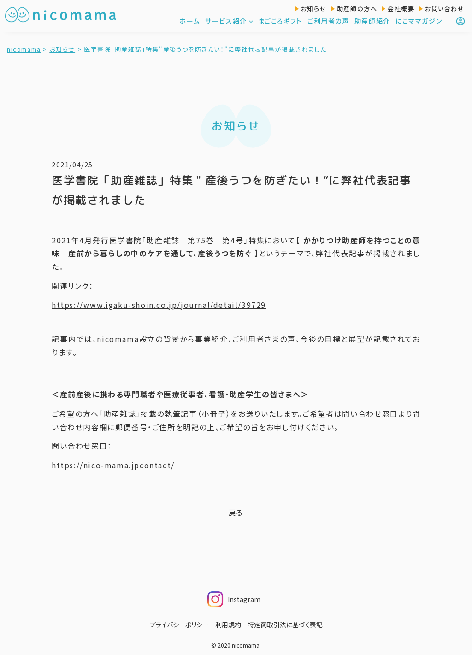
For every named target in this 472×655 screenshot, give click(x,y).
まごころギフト (280, 20)
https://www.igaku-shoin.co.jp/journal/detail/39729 (159, 304)
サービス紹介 (229, 20)
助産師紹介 (372, 20)
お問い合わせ (445, 8)
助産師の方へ (357, 8)
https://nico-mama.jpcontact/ (113, 465)
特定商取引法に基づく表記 (285, 624)
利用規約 (228, 624)
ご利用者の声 (328, 20)
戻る (236, 512)
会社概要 (401, 8)
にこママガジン (418, 20)
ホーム (189, 20)
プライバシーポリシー (179, 624)
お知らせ (313, 8)
